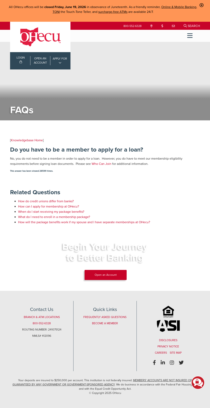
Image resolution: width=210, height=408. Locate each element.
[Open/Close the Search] (192, 26)
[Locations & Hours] (151, 26)
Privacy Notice (168, 346)
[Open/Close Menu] (190, 36)
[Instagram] (172, 362)
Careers (161, 353)
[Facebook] (154, 362)
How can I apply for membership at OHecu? (48, 206)
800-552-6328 (132, 26)
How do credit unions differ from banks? (46, 201)
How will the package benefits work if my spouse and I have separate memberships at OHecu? (84, 222)
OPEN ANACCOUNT (40, 60)
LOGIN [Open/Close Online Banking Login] (21, 59)
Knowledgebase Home (27, 140)
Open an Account (106, 275)
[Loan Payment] (162, 26)
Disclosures (168, 340)
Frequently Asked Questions (104, 317)
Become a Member (105, 323)
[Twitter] (181, 362)
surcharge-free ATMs (112, 11)
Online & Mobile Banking (178, 7)
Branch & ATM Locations (42, 317)
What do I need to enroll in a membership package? (54, 217)
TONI (56, 11)
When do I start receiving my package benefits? (51, 211)
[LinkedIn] (163, 362)
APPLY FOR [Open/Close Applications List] (60, 59)
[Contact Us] (174, 26)
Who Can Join (101, 163)
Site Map (176, 353)
